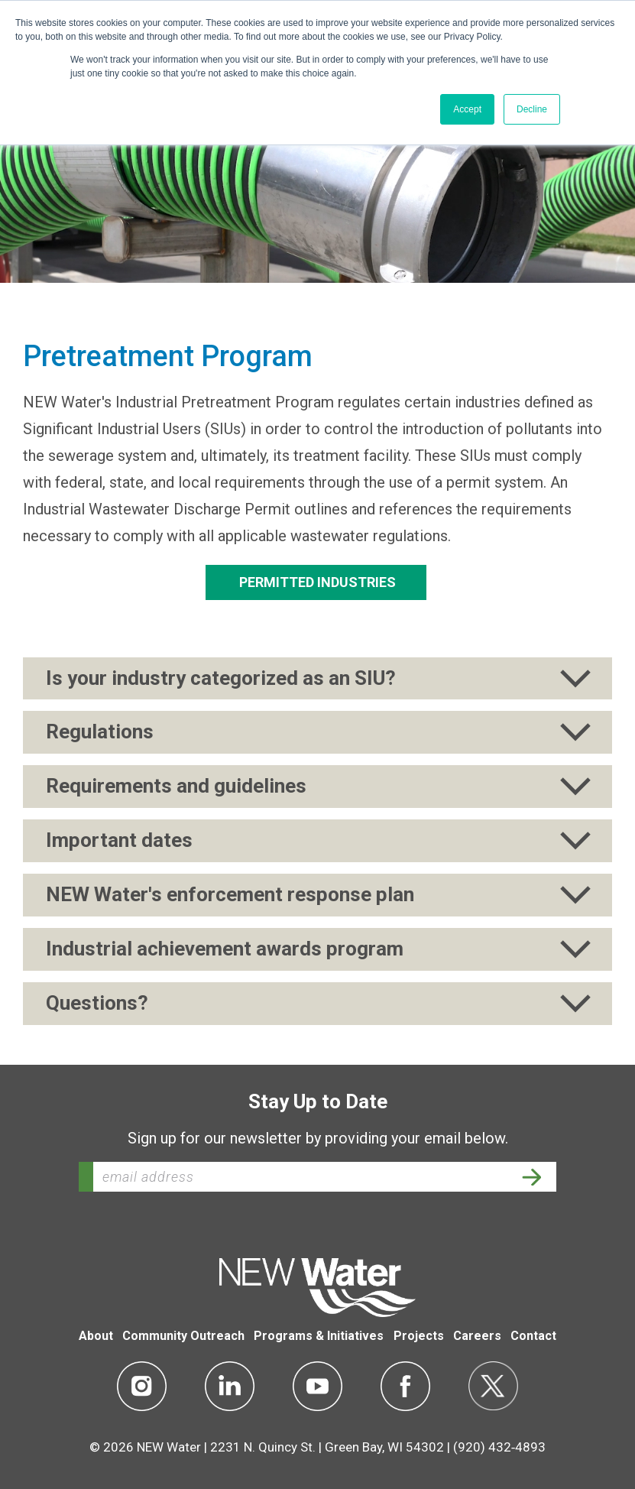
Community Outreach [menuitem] (183, 1335)
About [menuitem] (96, 1335)
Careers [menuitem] (477, 1335)
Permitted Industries (316, 582)
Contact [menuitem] (533, 1335)
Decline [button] (532, 109)
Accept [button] (467, 109)
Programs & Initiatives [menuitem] (319, 1335)
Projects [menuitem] (419, 1335)
